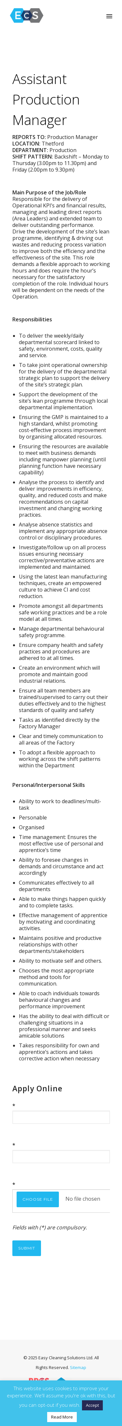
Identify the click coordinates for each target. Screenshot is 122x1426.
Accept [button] (92, 1405)
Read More (62, 1417)
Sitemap (78, 1367)
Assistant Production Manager (46, 99)
